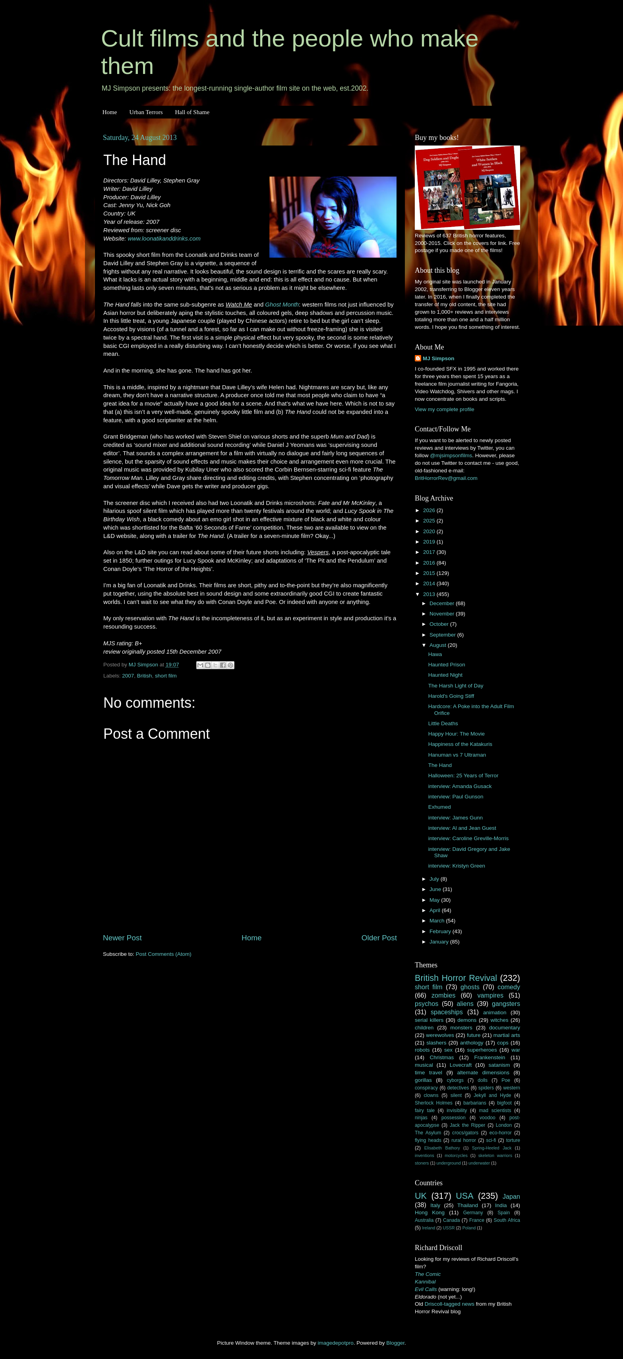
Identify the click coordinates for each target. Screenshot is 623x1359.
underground (449, 1163)
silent (456, 1095)
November (443, 614)
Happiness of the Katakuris (460, 744)
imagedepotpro (336, 1343)
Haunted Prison (446, 665)
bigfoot (504, 1103)
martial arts (506, 1035)
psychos (426, 1003)
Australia (424, 1220)
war (515, 1050)
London (504, 1125)
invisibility (457, 1110)
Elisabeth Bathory (442, 1147)
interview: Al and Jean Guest (462, 828)
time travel (428, 1073)
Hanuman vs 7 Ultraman (457, 755)
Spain (503, 1212)
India (501, 1205)
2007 (128, 676)
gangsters (506, 1003)
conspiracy (426, 1088)
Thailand (467, 1205)
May (435, 900)
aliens (465, 1003)
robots (422, 1050)
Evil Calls (426, 1289)
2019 (430, 542)
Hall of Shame (192, 112)
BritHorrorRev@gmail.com (446, 478)
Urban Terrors (146, 112)
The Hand (440, 765)
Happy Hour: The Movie (456, 734)
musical (424, 1065)
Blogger (395, 1343)
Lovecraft (461, 1065)
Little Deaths (443, 723)
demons (466, 1020)
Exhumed (439, 807)
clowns (431, 1095)
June (436, 889)
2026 (430, 510)
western (511, 1088)
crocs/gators (465, 1133)
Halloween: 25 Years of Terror (463, 776)
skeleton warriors (495, 1155)
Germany (473, 1212)
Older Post (379, 938)
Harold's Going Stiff (451, 696)
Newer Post (122, 938)
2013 (430, 594)
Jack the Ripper (467, 1125)
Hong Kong (430, 1212)
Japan (511, 1196)
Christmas (442, 1057)
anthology (472, 1043)
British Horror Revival (456, 978)
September (443, 635)
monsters (461, 1028)
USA (464, 1196)
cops (503, 1043)
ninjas (421, 1117)
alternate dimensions (483, 1073)
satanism (499, 1065)
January (440, 942)
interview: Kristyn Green (456, 866)
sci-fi (491, 1140)
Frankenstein (489, 1057)
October (440, 624)
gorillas (423, 1080)
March (438, 921)
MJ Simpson (439, 358)
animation (495, 1012)
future (474, 1035)
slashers (436, 1043)
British (144, 676)
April (436, 910)
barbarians (474, 1103)
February (441, 931)
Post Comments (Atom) (164, 954)
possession (453, 1117)
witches (499, 1020)
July (435, 879)
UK (421, 1196)
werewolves (440, 1035)
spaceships (447, 1011)
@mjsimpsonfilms (451, 455)
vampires (490, 995)
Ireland (428, 1227)
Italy (435, 1205)
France (476, 1220)
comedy (508, 986)
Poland (469, 1227)
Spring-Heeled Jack (492, 1147)
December (443, 603)
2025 (430, 521)
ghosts (470, 986)
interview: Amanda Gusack (460, 786)
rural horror (463, 1140)
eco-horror (500, 1133)
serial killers (429, 1020)
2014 (430, 583)
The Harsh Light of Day (456, 686)
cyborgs (455, 1080)
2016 (430, 563)
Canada (451, 1220)
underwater (479, 1163)
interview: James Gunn (455, 818)
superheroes (482, 1050)
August (439, 645)
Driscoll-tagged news (449, 1304)
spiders (486, 1088)
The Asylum (428, 1133)
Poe (505, 1080)
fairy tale (425, 1110)
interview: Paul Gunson (456, 797)
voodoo (487, 1117)
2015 (430, 573)
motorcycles (456, 1155)
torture (513, 1140)
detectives (458, 1088)
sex (448, 1050)
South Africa (507, 1220)
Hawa (435, 654)
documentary (504, 1028)
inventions (424, 1155)
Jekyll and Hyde (492, 1095)
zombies (443, 995)
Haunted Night (445, 675)
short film (166, 676)
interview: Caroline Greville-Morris (468, 838)
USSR (449, 1227)
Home (110, 112)
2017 (430, 552)
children (424, 1028)
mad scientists (495, 1110)
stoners (422, 1163)
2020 (430, 531)
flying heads (428, 1140)
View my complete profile (444, 409)
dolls (483, 1080)
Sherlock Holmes (434, 1103)
